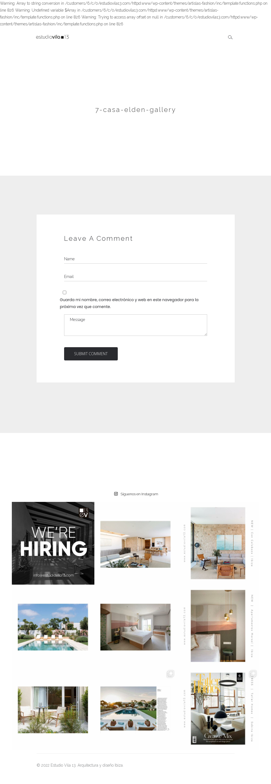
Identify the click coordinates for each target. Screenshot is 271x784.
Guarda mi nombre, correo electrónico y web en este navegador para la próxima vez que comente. (129, 303)
